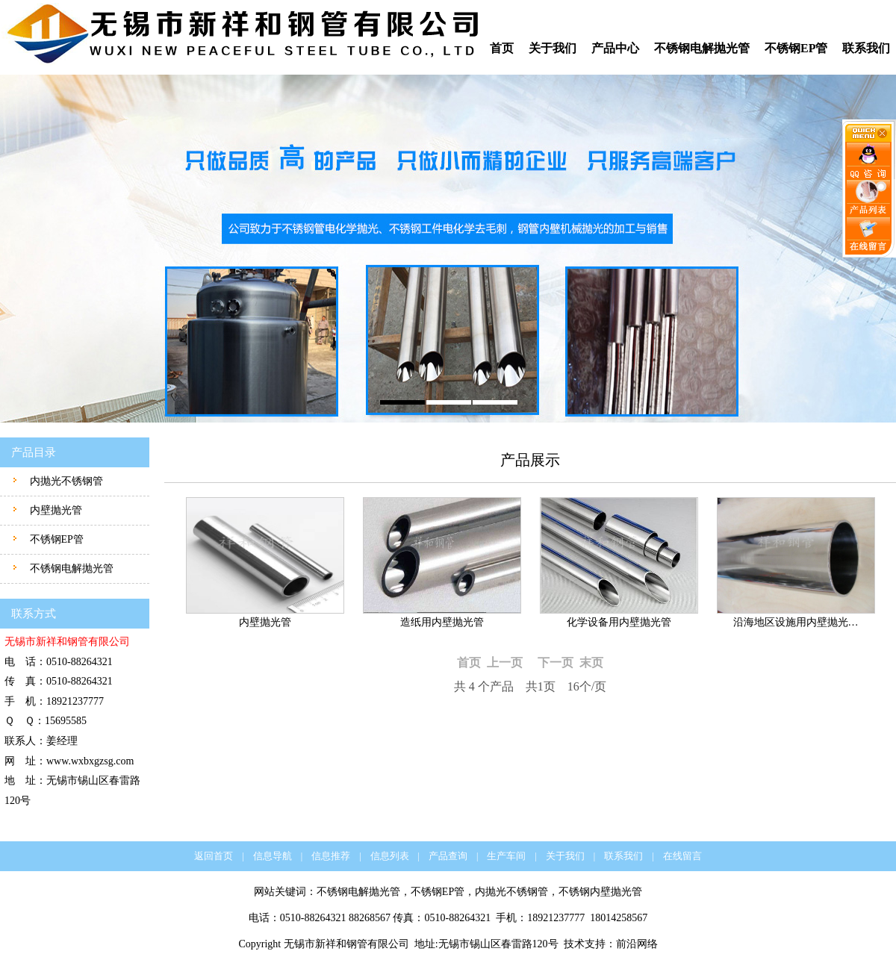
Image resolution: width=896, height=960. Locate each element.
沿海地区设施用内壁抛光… (796, 622)
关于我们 (552, 48)
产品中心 (615, 48)
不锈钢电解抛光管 (702, 48)
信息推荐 (330, 855)
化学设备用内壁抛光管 (619, 622)
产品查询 (448, 855)
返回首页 (213, 855)
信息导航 (272, 855)
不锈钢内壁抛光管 (600, 891)
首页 (502, 48)
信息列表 (389, 855)
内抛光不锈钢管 (65, 481)
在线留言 (682, 855)
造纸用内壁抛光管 (442, 622)
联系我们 (866, 48)
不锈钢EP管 (796, 48)
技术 (574, 944)
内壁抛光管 (54, 510)
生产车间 (506, 855)
